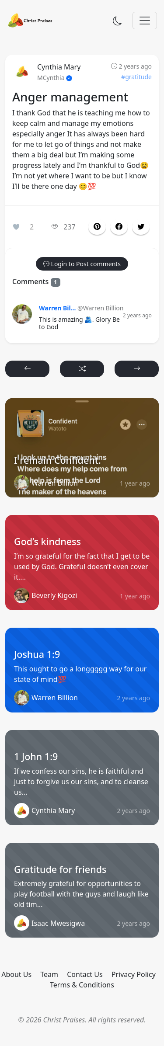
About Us (16, 974)
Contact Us (84, 974)
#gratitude (136, 77)
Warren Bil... (57, 308)
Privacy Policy (134, 974)
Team (49, 974)
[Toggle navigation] (145, 20)
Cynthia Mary (58, 67)
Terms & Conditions (82, 985)
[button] (119, 227)
